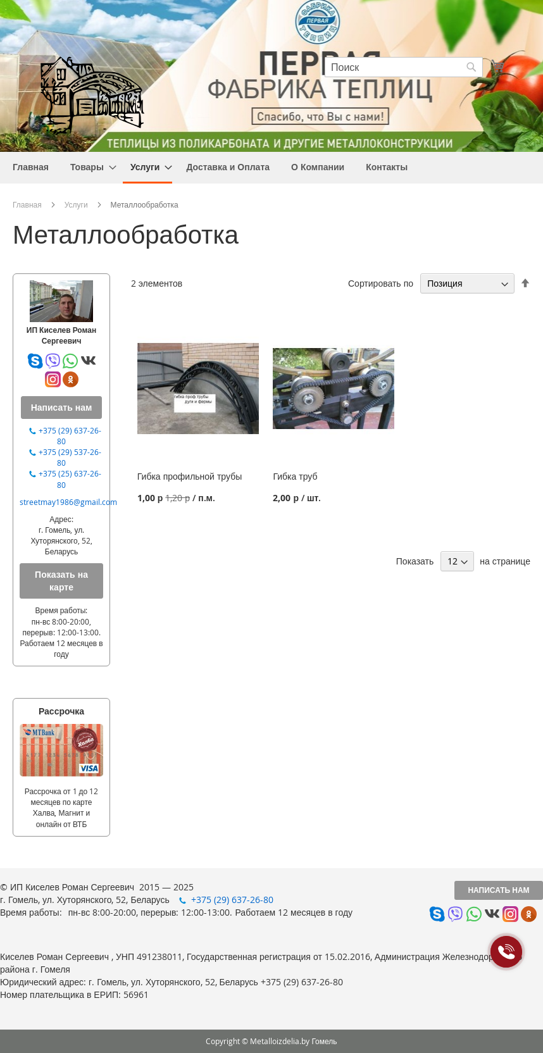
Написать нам (498, 890)
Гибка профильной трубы (189, 476)
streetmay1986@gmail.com (68, 502)
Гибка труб (295, 476)
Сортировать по (380, 283)
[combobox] (404, 67)
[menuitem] (30, 167)
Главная (27, 204)
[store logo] (92, 94)
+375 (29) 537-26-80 (70, 457)
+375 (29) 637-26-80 (70, 435)
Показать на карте (61, 580)
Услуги (76, 204)
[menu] (271, 168)
